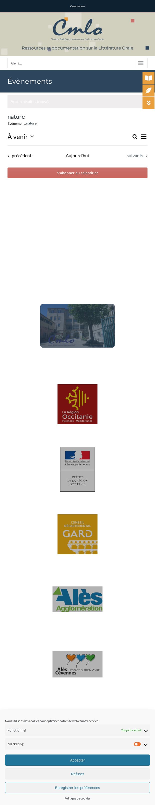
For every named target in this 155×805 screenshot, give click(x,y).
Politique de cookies (77, 798)
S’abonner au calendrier (77, 173)
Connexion (77, 6)
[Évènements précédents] (19, 156)
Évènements (17, 123)
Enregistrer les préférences (77, 788)
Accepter (77, 760)
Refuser (77, 774)
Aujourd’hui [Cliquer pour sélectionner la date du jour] (77, 155)
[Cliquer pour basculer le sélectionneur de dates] (22, 136)
